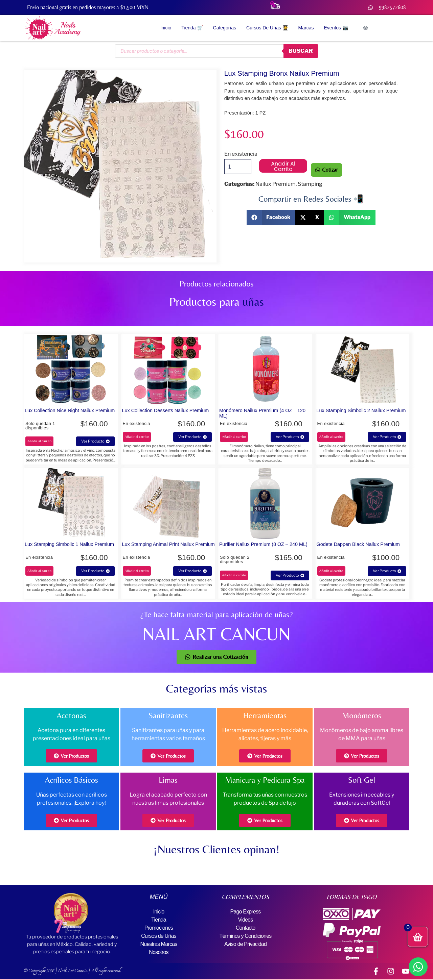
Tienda (158, 920)
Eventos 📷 (336, 27)
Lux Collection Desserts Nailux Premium (165, 410)
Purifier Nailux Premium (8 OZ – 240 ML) (263, 544)
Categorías (224, 27)
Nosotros (158, 952)
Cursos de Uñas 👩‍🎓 (267, 27)
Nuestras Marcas (158, 944)
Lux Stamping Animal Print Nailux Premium (168, 544)
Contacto (245, 928)
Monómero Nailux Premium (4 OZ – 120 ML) (262, 413)
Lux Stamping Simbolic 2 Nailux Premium (361, 410)
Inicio (166, 27)
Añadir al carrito (283, 166)
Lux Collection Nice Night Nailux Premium (70, 410)
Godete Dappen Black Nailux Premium (358, 544)
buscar (301, 51)
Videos (245, 920)
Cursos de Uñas (158, 936)
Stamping (310, 184)
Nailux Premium (275, 184)
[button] (271, 217)
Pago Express (245, 911)
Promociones (158, 928)
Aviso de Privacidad (245, 944)
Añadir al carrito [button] (39, 441)
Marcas (306, 27)
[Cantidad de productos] (237, 166)
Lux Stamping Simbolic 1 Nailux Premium (69, 544)
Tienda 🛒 (192, 27)
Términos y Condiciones (245, 936)
